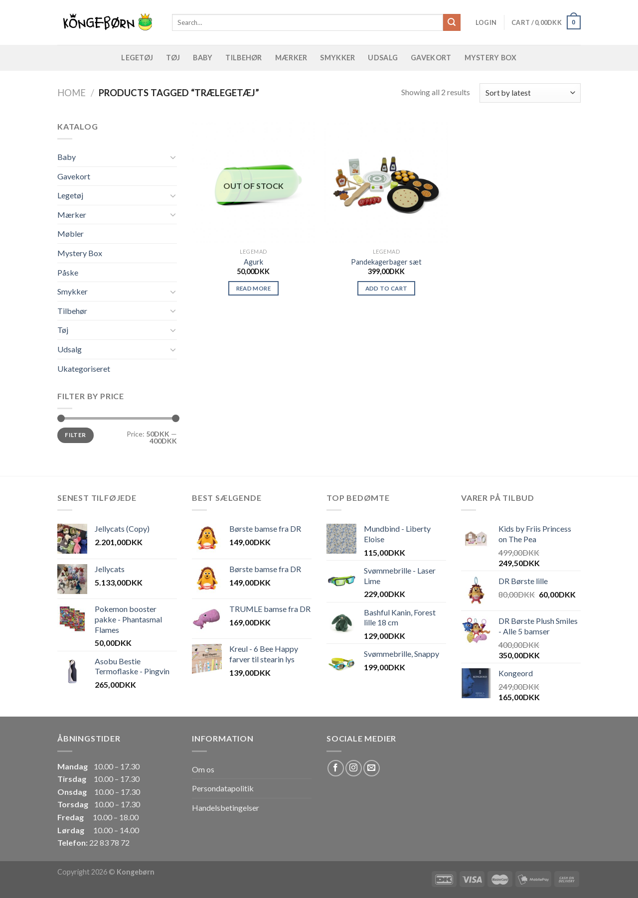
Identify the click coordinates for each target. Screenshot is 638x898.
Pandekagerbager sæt (386, 262)
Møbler (70, 233)
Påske (67, 272)
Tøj (173, 57)
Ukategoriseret (83, 368)
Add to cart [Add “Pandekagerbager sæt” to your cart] (386, 288)
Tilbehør (243, 57)
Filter (75, 435)
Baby (202, 57)
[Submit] (451, 22)
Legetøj (137, 57)
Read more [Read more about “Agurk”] (253, 288)
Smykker (337, 57)
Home (71, 92)
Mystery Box (491, 57)
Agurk (253, 262)
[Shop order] (530, 93)
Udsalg (383, 57)
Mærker (291, 57)
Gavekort (431, 57)
